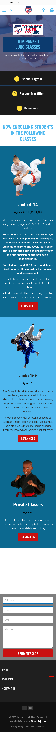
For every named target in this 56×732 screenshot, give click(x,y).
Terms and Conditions (34, 726)
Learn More (28, 306)
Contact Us (28, 537)
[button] (28, 10)
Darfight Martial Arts (12, 3)
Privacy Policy (17, 726)
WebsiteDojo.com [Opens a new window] (38, 721)
